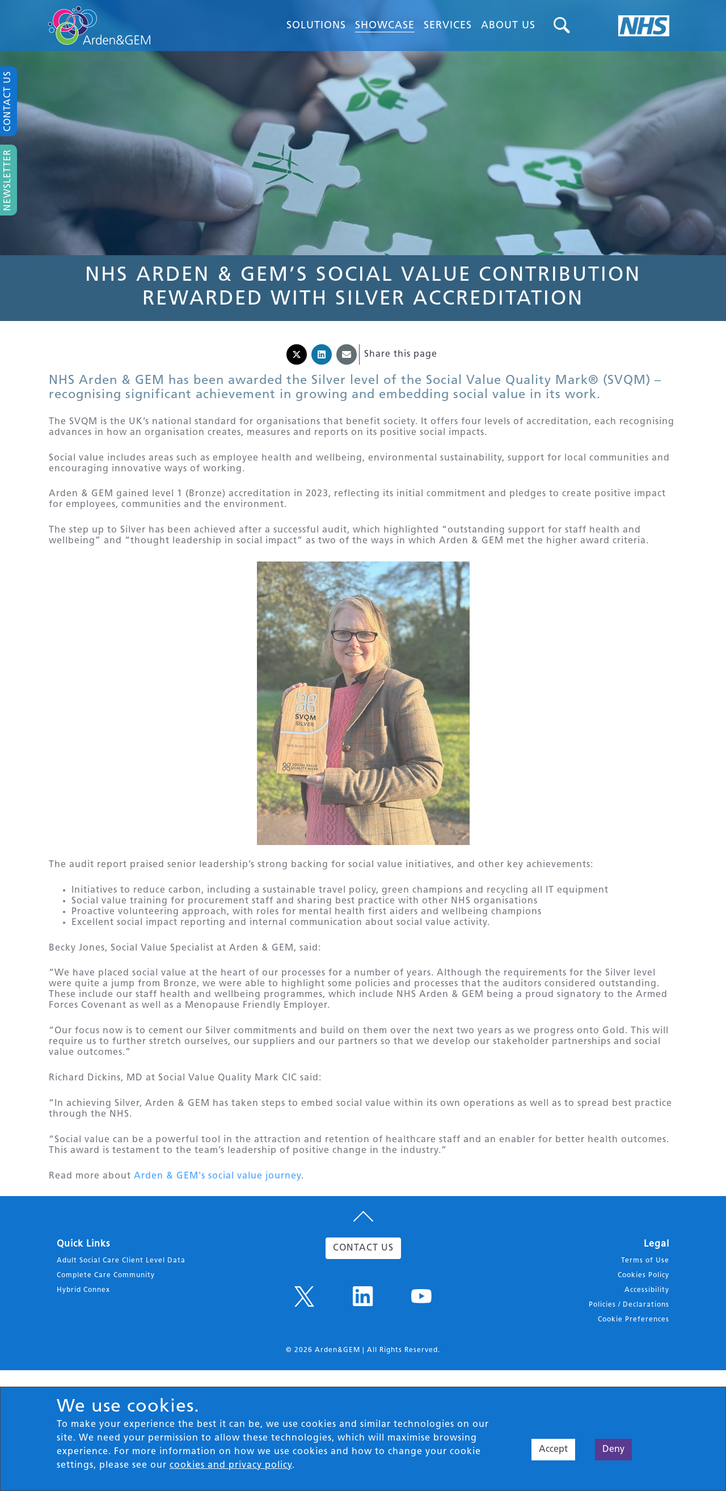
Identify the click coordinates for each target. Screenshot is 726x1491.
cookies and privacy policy (231, 1465)
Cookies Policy (643, 1313)
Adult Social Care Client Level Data (121, 1298)
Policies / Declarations (629, 1342)
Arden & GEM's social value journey (217, 1210)
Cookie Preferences (633, 1357)
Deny (613, 1449)
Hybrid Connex (83, 1327)
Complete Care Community (106, 1313)
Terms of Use (645, 1298)
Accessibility (646, 1327)
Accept (553, 1449)
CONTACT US (363, 1285)
